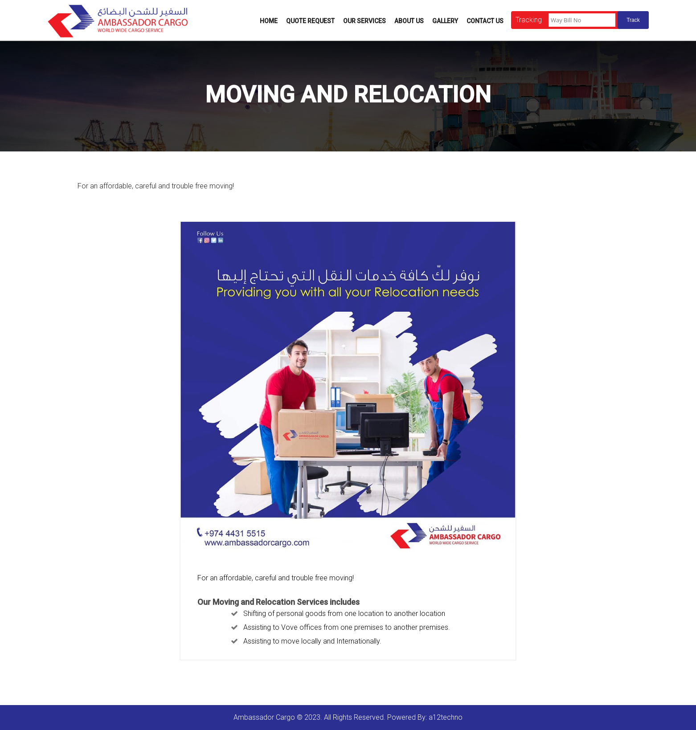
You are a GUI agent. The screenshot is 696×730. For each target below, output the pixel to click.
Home (269, 20)
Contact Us (485, 20)
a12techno (446, 717)
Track (633, 20)
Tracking (529, 20)
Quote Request (310, 20)
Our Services (364, 20)
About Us (409, 20)
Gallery (445, 20)
